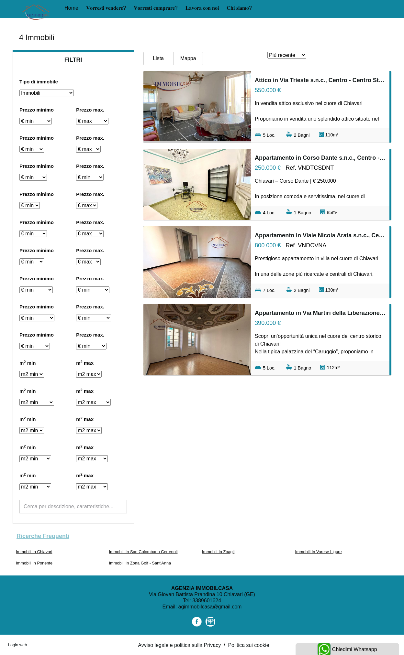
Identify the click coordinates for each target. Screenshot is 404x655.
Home (71, 8)
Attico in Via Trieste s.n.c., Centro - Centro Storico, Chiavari (320, 80)
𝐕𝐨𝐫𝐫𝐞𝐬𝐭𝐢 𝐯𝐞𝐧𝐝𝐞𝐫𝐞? (106, 8)
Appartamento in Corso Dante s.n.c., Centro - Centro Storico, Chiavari (320, 158)
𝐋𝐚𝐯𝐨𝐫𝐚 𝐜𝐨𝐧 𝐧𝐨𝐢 (202, 8)
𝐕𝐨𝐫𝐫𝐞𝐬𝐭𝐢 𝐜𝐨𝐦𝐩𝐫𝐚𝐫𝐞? (155, 8)
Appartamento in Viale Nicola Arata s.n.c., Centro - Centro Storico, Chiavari (320, 235)
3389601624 (206, 600)
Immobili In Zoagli (218, 551)
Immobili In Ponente (34, 563)
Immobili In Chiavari (34, 551)
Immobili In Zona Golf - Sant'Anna (140, 563)
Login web (17, 644)
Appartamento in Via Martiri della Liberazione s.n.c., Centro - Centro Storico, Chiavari (320, 313)
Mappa (188, 58)
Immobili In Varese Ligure (318, 551)
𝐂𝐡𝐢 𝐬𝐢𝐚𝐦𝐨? (239, 8)
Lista (158, 58)
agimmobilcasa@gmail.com (210, 606)
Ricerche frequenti (43, 536)
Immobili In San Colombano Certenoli (143, 551)
